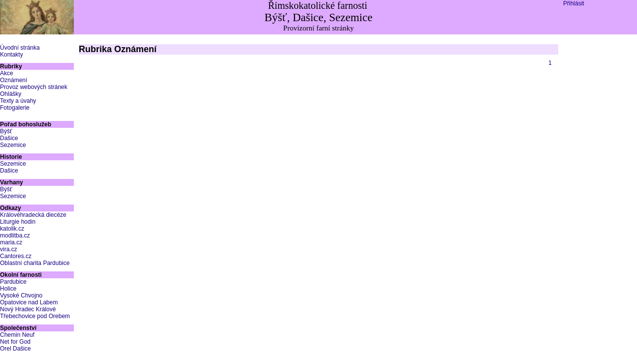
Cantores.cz (16, 256)
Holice (8, 288)
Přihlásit (573, 3)
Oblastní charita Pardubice (34, 263)
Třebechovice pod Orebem (35, 316)
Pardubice (13, 281)
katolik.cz (12, 228)
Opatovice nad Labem (29, 302)
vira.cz (8, 249)
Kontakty (11, 54)
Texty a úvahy (18, 100)
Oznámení (13, 80)
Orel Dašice (15, 348)
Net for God (15, 341)
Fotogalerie (15, 107)
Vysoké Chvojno (21, 295)
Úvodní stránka (20, 47)
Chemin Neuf (17, 334)
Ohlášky (10, 93)
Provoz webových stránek (33, 87)
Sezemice (13, 145)
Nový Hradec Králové (28, 309)
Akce (6, 73)
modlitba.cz (15, 235)
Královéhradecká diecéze (33, 214)
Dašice (9, 138)
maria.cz (11, 242)
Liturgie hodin (17, 221)
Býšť (6, 131)
